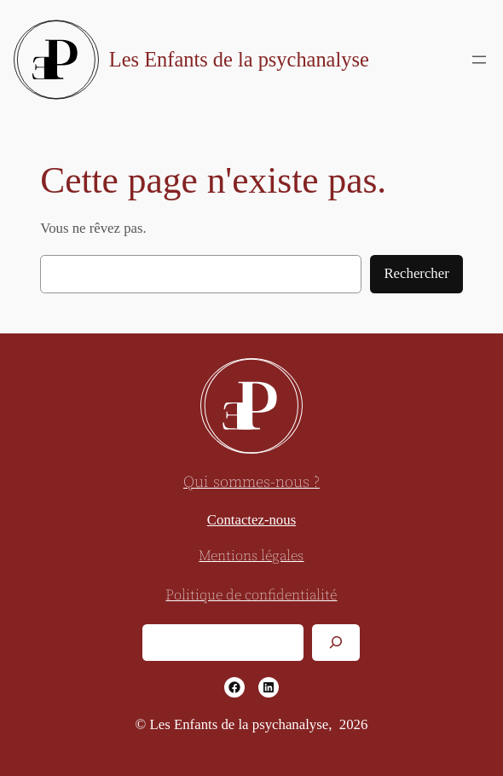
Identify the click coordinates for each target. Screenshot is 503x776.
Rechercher (416, 273)
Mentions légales (251, 556)
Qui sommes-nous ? (251, 482)
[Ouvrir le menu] (479, 59)
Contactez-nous (251, 520)
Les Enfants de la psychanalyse (239, 59)
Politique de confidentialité (251, 596)
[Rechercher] (336, 642)
